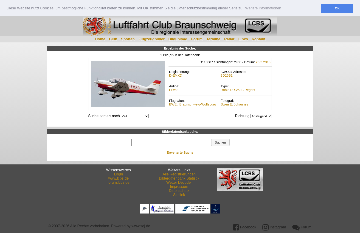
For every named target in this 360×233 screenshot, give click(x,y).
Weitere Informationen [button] (263, 8)
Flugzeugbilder (151, 39)
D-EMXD (175, 75)
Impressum (179, 186)
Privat (173, 89)
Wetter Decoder (179, 182)
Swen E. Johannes (234, 104)
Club (113, 39)
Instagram (274, 227)
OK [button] (337, 8)
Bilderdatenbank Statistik (179, 178)
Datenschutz (179, 190)
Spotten (128, 39)
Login (118, 174)
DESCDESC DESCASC (261, 116)
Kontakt (258, 39)
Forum (196, 39)
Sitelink (179, 195)
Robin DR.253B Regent (238, 89)
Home (100, 39)
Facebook (244, 227)
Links (243, 39)
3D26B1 (227, 75)
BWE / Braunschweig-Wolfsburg (192, 104)
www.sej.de (141, 226)
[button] (220, 142)
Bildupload (177, 39)
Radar (229, 39)
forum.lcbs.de (118, 182)
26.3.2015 (263, 62)
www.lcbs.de (118, 178)
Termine (213, 39)
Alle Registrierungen (179, 174)
